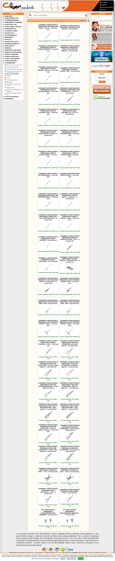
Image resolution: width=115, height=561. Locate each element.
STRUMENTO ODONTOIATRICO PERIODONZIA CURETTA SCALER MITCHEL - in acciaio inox (69, 133)
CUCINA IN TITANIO (11, 31)
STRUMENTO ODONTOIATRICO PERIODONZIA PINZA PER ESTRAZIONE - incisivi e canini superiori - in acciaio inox (48, 364)
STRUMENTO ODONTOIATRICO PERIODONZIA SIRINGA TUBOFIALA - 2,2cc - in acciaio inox (48, 343)
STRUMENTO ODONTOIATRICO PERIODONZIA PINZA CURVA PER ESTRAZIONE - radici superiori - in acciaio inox (69, 406)
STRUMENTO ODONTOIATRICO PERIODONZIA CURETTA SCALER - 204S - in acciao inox (70, 69)
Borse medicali (10, 29)
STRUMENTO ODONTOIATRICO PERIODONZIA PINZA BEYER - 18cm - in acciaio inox (69, 491)
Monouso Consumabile (13, 52)
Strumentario (10, 63)
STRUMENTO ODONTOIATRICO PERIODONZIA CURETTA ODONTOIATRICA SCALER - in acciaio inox (48, 133)
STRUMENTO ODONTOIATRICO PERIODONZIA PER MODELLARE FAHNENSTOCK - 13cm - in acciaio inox (70, 90)
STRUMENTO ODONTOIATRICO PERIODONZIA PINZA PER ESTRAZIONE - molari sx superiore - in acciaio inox (69, 385)
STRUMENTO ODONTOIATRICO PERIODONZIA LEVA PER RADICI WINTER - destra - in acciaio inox (48, 323)
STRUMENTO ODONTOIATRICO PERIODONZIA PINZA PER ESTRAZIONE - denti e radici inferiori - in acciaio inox (48, 449)
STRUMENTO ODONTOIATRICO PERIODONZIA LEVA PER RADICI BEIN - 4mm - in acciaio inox (70, 301)
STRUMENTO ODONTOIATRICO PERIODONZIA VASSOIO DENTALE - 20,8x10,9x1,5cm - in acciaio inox (70, 259)
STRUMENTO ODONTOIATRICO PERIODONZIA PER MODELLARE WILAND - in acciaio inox (70, 27)
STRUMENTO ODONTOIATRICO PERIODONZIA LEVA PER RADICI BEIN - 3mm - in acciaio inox (48, 301)
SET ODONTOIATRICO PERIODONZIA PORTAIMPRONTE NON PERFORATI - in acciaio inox (48, 512)
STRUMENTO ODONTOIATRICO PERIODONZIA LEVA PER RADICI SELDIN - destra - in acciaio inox (70, 281)
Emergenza (9, 37)
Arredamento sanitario (13, 22)
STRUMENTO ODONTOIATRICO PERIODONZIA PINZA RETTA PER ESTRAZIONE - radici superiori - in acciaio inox (48, 406)
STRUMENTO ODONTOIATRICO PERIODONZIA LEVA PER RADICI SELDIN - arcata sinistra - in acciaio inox (48, 281)
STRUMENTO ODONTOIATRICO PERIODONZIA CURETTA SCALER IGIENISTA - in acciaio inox (48, 90)
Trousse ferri (10, 87)
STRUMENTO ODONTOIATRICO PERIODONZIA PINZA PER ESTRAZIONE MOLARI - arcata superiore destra (48, 385)
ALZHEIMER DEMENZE (12, 20)
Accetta (80, 558)
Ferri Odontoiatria (12, 73)
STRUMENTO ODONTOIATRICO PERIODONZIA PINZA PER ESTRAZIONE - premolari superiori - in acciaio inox (69, 364)
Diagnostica (9, 33)
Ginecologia (9, 46)
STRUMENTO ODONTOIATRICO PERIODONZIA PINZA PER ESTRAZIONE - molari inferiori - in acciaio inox (70, 428)
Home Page (7, 16)
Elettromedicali (11, 35)
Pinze (8, 78)
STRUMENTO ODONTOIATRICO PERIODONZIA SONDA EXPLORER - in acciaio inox (48, 238)
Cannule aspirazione (12, 67)
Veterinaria (9, 99)
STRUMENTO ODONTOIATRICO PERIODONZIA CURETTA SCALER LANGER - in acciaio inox (48, 154)
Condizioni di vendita (107, 7)
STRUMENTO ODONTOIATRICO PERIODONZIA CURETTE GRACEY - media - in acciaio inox (69, 217)
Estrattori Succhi (11, 41)
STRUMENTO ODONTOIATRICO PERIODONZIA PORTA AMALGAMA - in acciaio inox (48, 259)
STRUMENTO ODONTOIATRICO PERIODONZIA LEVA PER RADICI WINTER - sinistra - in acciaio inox (70, 323)
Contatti (104, 4)
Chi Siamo (104, 2)
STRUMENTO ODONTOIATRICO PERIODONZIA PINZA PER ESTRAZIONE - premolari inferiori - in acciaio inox (69, 343)
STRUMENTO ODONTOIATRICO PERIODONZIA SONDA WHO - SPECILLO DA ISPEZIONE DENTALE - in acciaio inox (69, 48)
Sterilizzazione (11, 61)
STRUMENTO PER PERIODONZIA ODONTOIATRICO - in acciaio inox (70, 175)
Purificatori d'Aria (12, 56)
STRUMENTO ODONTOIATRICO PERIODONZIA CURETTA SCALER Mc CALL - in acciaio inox (48, 112)
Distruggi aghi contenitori (14, 69)
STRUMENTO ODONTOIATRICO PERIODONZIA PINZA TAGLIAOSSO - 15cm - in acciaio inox (48, 491)
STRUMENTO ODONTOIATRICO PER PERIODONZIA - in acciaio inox (48, 175)
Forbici (8, 75)
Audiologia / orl (11, 24)
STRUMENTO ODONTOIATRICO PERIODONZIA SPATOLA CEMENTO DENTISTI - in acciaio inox (48, 48)
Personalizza (71, 558)
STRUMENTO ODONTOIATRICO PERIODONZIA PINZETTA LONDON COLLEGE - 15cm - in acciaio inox (69, 238)
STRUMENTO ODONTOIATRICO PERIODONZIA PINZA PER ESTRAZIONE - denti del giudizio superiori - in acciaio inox (48, 428)
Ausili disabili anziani (13, 26)
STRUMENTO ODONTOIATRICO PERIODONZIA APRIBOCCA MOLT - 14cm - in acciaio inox (69, 470)
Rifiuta (63, 558)
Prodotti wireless (11, 54)
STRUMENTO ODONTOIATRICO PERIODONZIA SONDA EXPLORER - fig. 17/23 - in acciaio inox (69, 112)
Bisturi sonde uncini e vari (14, 65)
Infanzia (8, 48)
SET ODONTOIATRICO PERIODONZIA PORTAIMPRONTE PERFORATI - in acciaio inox (70, 512)
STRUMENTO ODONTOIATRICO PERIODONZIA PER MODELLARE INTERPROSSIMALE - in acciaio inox (48, 196)
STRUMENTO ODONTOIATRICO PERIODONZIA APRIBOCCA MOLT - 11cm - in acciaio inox (48, 470)
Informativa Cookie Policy (51, 558)
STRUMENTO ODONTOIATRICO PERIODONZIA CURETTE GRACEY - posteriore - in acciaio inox (69, 196)
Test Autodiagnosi (12, 96)
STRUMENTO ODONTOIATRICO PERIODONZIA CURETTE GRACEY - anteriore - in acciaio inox (48, 69)
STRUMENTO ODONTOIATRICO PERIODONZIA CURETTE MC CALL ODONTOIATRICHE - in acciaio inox (48, 217)
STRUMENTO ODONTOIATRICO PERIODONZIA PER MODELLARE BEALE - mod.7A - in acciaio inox (48, 27)
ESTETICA (8, 39)
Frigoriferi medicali (12, 43)
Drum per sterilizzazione (13, 71)
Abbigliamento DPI (12, 18)
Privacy (104, 9)
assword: (102, 78)
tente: (102, 74)
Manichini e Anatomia (13, 50)
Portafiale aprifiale (11, 80)
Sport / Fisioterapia (12, 58)
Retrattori (9, 82)
